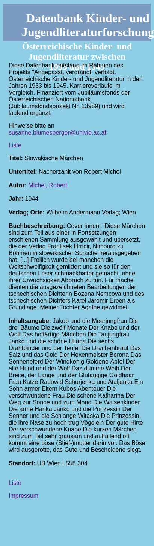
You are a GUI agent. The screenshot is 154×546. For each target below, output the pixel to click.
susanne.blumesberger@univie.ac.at (57, 132)
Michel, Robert (47, 185)
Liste (15, 145)
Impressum (23, 495)
